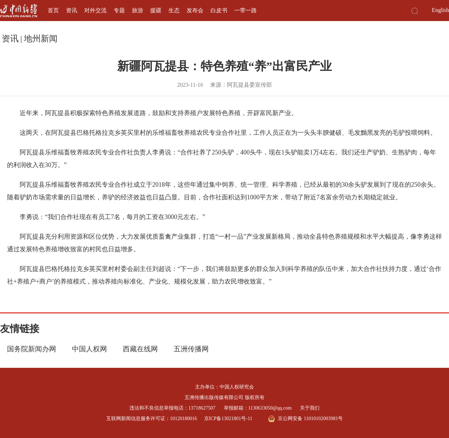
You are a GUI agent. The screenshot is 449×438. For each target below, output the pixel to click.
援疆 (155, 10)
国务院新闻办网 (31, 349)
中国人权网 (89, 349)
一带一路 (245, 10)
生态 (174, 10)
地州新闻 (41, 38)
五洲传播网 (191, 349)
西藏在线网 (140, 349)
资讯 (71, 10)
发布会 (195, 10)
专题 (119, 10)
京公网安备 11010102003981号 (305, 418)
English (440, 10)
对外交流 (95, 10)
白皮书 (218, 10)
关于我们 (310, 408)
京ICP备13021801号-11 (228, 418)
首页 (53, 10)
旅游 (137, 10)
